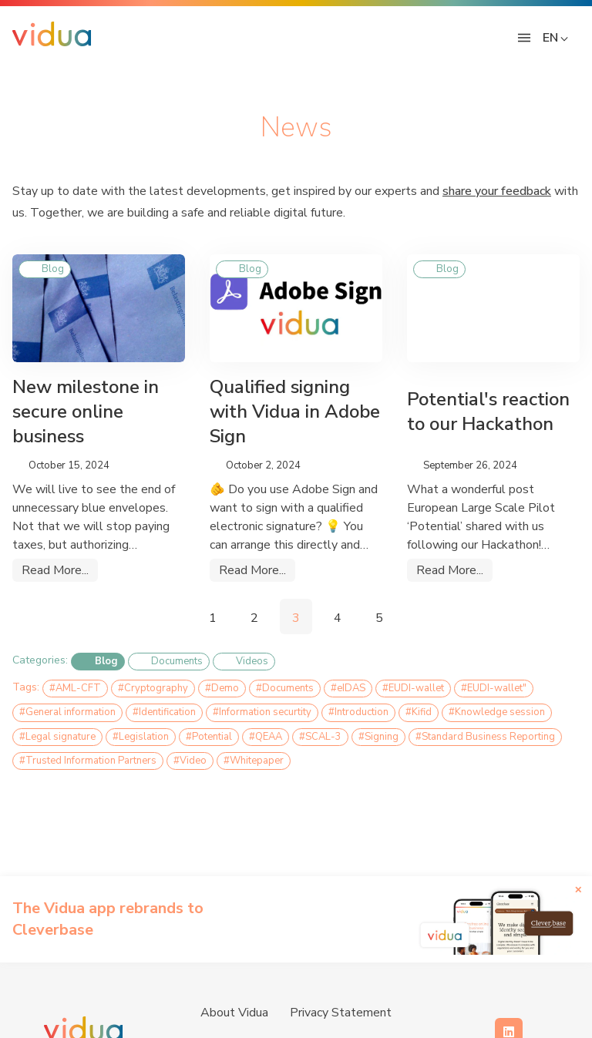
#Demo (222, 688)
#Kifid (418, 712)
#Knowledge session (497, 712)
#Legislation (141, 737)
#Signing (378, 737)
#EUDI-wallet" (493, 688)
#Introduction (358, 712)
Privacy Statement (341, 1012)
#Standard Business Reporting (485, 737)
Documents (169, 661)
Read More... (55, 570)
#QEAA (265, 737)
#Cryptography (153, 688)
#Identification (164, 712)
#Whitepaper (254, 761)
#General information (67, 712)
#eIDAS (348, 688)
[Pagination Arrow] (171, 616)
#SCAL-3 (320, 737)
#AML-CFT (75, 688)
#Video (190, 761)
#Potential (209, 737)
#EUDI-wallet (413, 688)
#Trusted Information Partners (87, 761)
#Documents (285, 688)
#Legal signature (57, 737)
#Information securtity (262, 712)
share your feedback (496, 191)
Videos (244, 661)
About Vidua (234, 1012)
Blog (98, 661)
